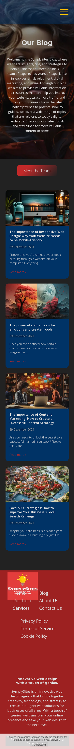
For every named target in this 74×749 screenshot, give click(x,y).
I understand (39, 744)
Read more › (17, 272)
